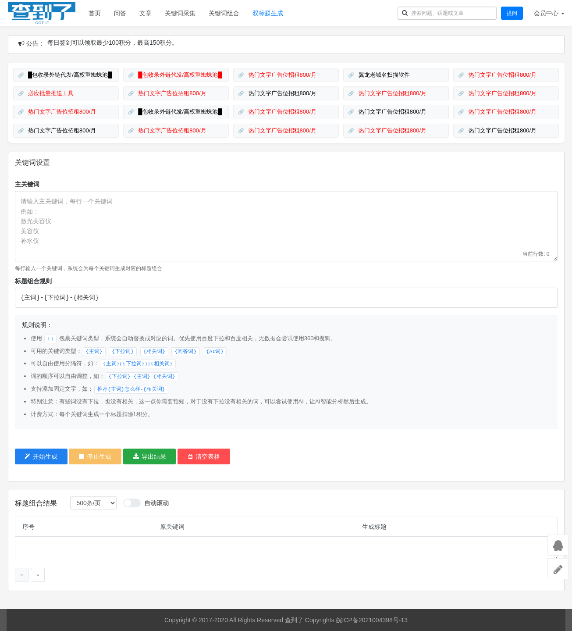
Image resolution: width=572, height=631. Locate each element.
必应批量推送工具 (50, 93)
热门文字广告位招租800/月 (281, 74)
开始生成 (41, 456)
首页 (95, 13)
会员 (549, 13)
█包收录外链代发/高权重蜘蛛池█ (69, 74)
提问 (512, 13)
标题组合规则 (33, 281)
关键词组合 (224, 13)
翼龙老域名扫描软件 (383, 74)
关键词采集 (180, 13)
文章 (145, 13)
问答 (120, 13)
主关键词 (27, 184)
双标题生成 (267, 13)
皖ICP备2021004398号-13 (372, 620)
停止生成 (95, 456)
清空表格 (204, 456)
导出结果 (149, 456)
